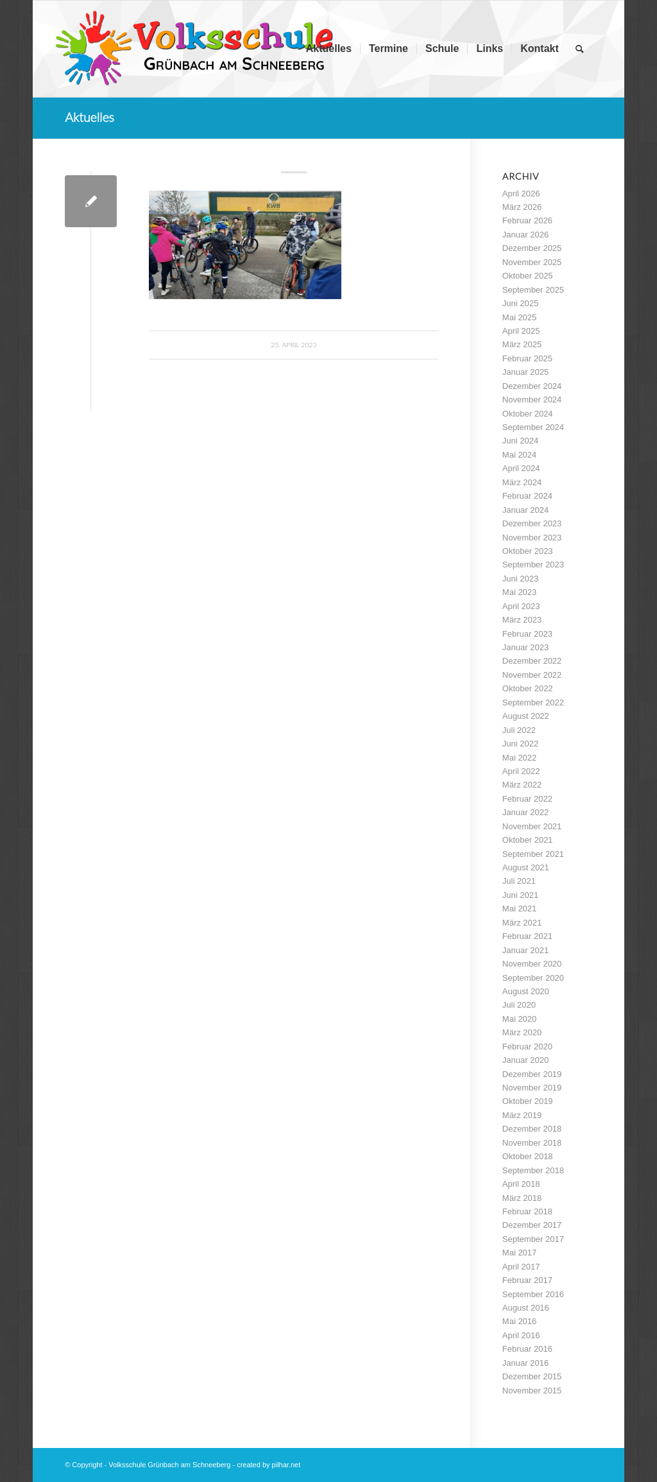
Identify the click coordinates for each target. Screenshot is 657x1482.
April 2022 (521, 771)
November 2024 (532, 399)
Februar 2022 (527, 799)
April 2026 (521, 193)
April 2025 (521, 331)
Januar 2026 (525, 234)
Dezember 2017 (532, 1225)
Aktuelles (89, 117)
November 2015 (532, 1390)
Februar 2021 (527, 936)
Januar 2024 (525, 510)
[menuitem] (329, 49)
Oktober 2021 (527, 840)
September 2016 (533, 1294)
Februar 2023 (527, 634)
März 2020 (522, 1032)
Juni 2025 (520, 303)
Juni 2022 (520, 743)
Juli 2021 (519, 881)
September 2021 (533, 854)
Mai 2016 (519, 1321)
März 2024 (522, 482)
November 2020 (532, 964)
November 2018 (532, 1143)
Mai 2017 (519, 1252)
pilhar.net (286, 1465)
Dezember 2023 (532, 523)
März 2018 (522, 1198)
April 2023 (521, 606)
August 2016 (525, 1308)
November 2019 (532, 1087)
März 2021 (522, 922)
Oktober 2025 (527, 275)
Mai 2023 (519, 592)
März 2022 (522, 784)
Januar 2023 (525, 647)
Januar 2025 (525, 372)
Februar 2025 (527, 358)
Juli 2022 (519, 730)
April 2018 (521, 1184)
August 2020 (525, 991)
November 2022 (532, 675)
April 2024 (521, 468)
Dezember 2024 (532, 386)
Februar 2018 (527, 1211)
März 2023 (522, 620)
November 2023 (532, 537)
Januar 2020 (525, 1060)
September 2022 (533, 702)
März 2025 (522, 344)
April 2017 (521, 1266)
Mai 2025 (519, 317)
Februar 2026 (527, 220)
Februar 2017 (527, 1280)
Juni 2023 (520, 578)
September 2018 (533, 1170)
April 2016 (521, 1335)
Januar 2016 (525, 1363)
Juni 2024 (520, 440)
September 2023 (533, 564)
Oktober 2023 (527, 551)
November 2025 (532, 262)
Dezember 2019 (532, 1074)
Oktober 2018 (527, 1156)
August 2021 (525, 867)
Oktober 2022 (527, 688)
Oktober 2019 (527, 1101)
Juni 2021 (520, 895)
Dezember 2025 (532, 248)
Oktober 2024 (527, 413)
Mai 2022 (519, 758)
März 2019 (522, 1115)
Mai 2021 (519, 908)
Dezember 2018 (532, 1128)
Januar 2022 (525, 812)
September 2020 (533, 978)
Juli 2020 (519, 1005)
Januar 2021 (525, 950)
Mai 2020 (519, 1019)
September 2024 (533, 427)
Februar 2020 (527, 1046)
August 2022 (525, 716)
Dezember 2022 (532, 661)
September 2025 (533, 290)
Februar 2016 (527, 1349)
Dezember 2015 (532, 1376)
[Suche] (579, 49)
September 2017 (533, 1239)
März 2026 (522, 207)
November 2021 (532, 826)
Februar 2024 (527, 496)
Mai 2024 (519, 455)
